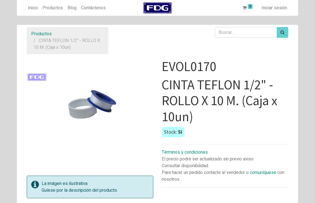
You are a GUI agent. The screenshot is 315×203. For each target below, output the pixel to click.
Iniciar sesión (274, 8)
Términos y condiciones (185, 152)
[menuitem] (33, 8)
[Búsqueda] (282, 32)
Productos (41, 33)
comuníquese (263, 172)
